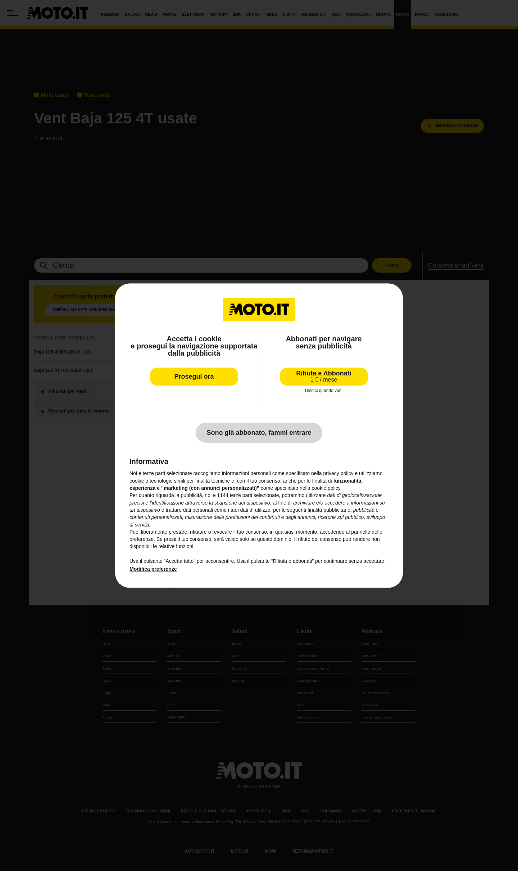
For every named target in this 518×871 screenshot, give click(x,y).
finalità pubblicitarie (329, 510)
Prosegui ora (194, 376)
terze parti (241, 495)
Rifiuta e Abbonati (323, 376)
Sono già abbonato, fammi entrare (258, 433)
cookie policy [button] (326, 488)
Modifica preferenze (153, 569)
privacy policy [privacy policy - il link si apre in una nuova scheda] (338, 473)
